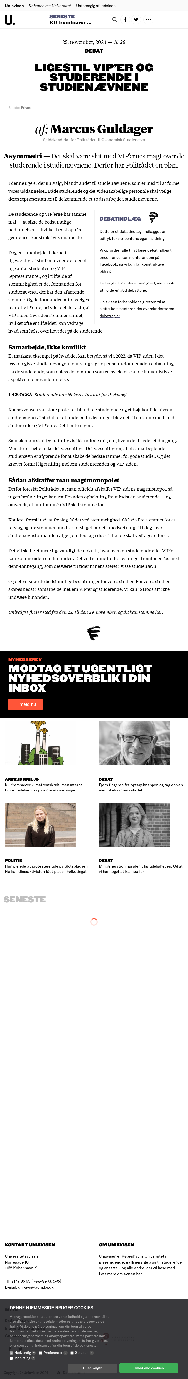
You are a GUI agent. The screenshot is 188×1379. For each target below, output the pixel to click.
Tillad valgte (92, 1368)
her (158, 612)
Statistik (84, 1352)
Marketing (24, 1358)
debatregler (110, 315)
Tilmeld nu (25, 704)
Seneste (62, 17)
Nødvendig (25, 1352)
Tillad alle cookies (149, 1368)
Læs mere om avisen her (120, 1273)
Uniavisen (14, 5)
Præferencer (56, 1352)
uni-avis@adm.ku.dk (36, 1287)
